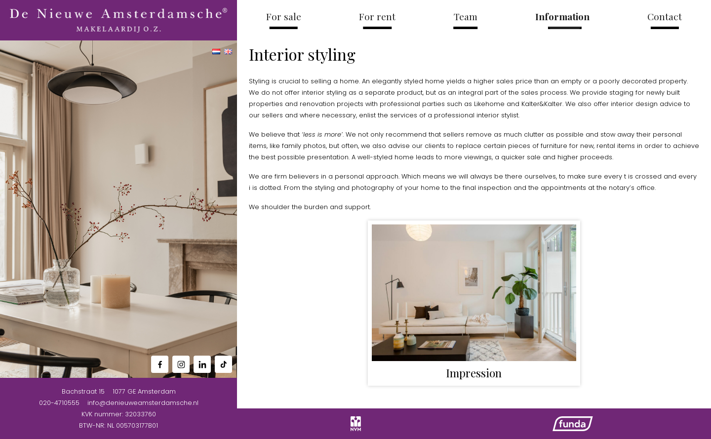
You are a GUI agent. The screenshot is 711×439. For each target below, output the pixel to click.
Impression (474, 373)
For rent (377, 16)
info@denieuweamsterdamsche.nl (142, 403)
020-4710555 (59, 403)
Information (562, 16)
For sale (283, 16)
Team (465, 16)
